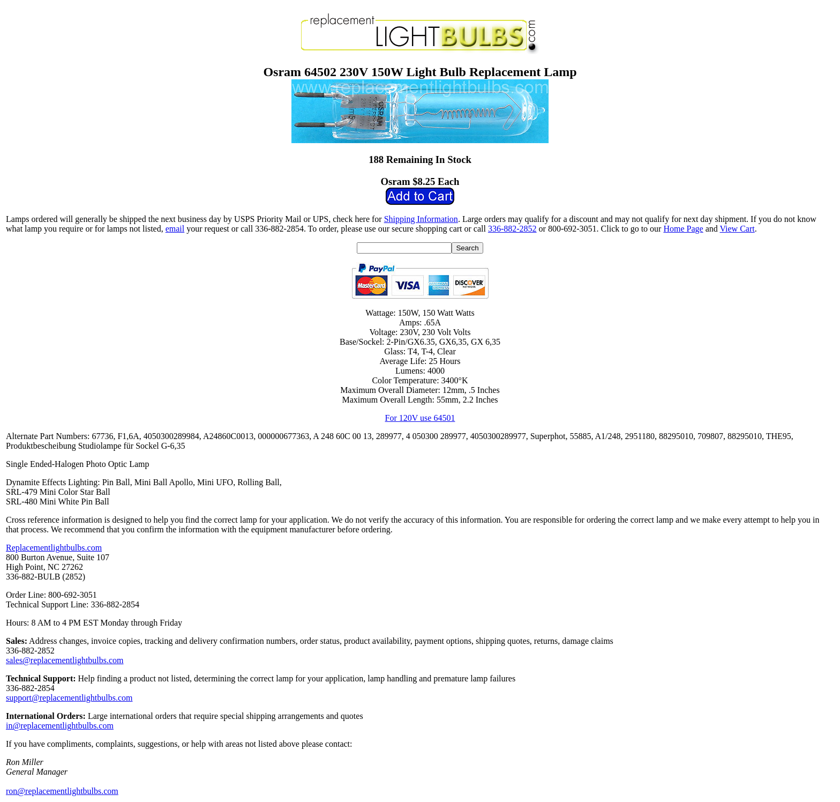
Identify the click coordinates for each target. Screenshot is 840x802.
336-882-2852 (512, 228)
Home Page (683, 228)
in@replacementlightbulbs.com (60, 725)
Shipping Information (421, 219)
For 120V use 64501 (420, 417)
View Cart (736, 228)
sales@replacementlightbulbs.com (65, 660)
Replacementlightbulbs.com (54, 547)
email (175, 228)
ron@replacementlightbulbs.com (62, 791)
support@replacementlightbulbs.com (69, 697)
